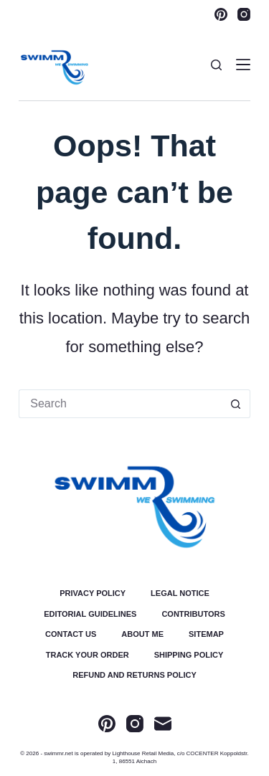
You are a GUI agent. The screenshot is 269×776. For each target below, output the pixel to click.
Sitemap (206, 634)
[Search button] (236, 403)
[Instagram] (243, 14)
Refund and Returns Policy (134, 675)
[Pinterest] (220, 14)
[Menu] (243, 64)
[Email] (162, 723)
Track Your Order (87, 655)
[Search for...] (120, 403)
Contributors (193, 614)
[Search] (216, 65)
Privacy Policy (93, 593)
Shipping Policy (189, 655)
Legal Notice (180, 593)
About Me (142, 634)
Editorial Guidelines (90, 614)
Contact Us (70, 634)
